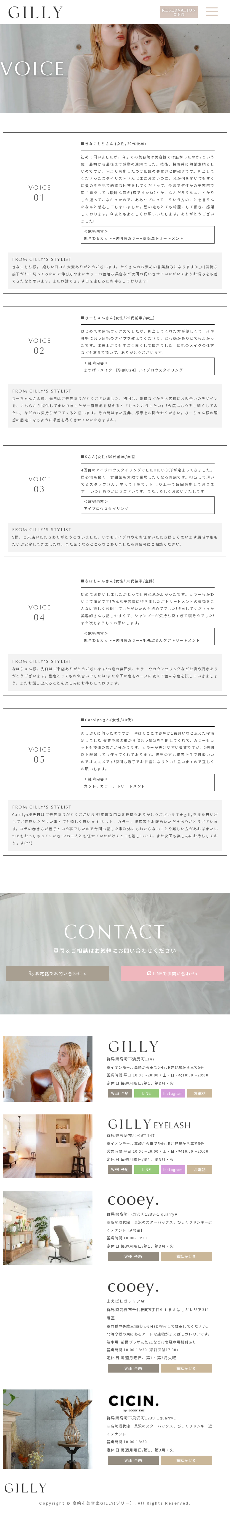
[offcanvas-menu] (212, 12)
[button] (146, 1093)
